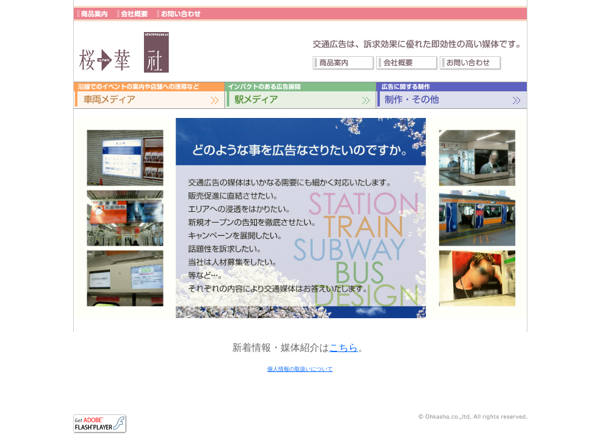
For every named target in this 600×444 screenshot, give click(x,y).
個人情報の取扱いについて (300, 369)
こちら (343, 347)
